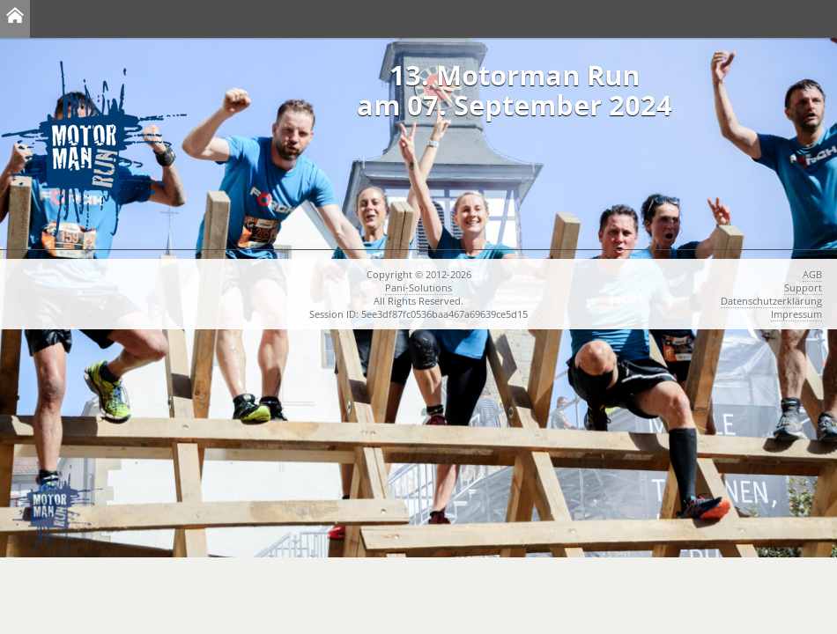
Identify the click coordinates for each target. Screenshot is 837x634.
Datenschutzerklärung (771, 300)
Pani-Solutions (418, 287)
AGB (812, 274)
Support (803, 287)
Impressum (796, 314)
